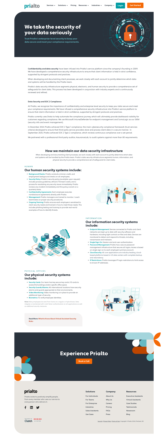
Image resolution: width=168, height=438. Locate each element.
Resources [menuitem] (83, 5)
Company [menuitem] (108, 5)
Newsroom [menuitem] (130, 411)
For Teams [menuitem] (90, 400)
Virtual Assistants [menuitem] (133, 400)
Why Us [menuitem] (109, 400)
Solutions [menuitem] (62, 5)
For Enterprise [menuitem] (91, 403)
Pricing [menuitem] (73, 5)
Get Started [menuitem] (135, 5)
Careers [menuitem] (109, 403)
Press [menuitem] (108, 414)
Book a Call (84, 361)
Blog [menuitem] (128, 414)
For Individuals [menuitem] (92, 396)
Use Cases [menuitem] (89, 414)
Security (100, 421)
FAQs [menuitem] (108, 411)
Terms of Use (116, 421)
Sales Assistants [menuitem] (92, 411)
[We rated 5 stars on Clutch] (33, 423)
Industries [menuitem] (96, 5)
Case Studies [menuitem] (131, 403)
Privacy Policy (107, 421)
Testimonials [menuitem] (131, 407)
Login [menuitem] (120, 5)
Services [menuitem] (50, 5)
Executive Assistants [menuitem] (134, 396)
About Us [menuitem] (109, 396)
